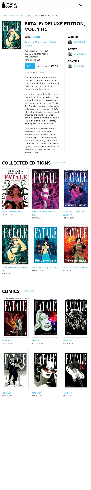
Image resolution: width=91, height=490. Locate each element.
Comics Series (16, 15)
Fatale (28, 15)
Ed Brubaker (80, 41)
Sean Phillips (80, 54)
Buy (30, 66)
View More (60, 162)
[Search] (81, 5)
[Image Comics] (10, 5)
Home (4, 15)
